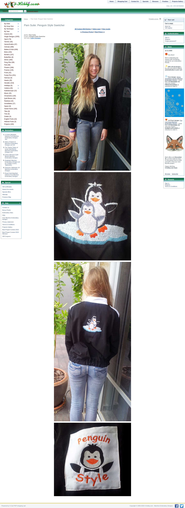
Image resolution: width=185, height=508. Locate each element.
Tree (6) (7, 114)
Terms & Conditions (8, 224)
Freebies (165, 1)
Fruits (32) (7, 73)
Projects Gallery (7, 227)
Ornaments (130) (10, 96)
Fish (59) (7, 65)
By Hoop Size (9, 26)
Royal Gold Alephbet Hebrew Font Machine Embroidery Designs (12, 174)
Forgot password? (170, 41)
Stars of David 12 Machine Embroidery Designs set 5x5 (11, 143)
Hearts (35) (8, 80)
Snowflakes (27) (9, 103)
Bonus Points (6, 210)
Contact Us (135, 1)
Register (167, 39)
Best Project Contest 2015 (10, 229)
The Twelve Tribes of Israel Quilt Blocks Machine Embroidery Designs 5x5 (11, 150)
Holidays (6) (8, 85)
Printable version (153, 19)
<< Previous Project (87, 32)
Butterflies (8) (8, 57)
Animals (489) (9, 47)
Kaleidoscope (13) (10, 91)
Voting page (96, 29)
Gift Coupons (6, 236)
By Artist (7, 24)
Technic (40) (8, 42)
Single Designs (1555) (11, 36)
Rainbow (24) (8, 101)
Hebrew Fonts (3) (10, 121)
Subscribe (175, 174)
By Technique (8, 29)
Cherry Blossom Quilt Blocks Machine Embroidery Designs (11, 156)
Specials (146, 1)
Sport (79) (7, 39)
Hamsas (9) (8, 78)
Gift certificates (7, 187)
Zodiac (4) (7, 116)
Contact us (5, 207)
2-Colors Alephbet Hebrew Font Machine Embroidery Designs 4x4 (12, 137)
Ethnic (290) (8, 60)
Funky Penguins (35, 38)
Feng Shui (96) (9, 62)
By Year (7, 31)
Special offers (6, 192)
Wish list (167, 26)
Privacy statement (7, 222)
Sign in (167, 37)
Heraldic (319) (9, 83)
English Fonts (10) (10, 119)
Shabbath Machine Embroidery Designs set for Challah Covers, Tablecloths (12, 163)
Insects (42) (8, 34)
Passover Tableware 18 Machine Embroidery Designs (12, 169)
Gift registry (168, 28)
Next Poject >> (100, 32)
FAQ (3, 215)
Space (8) (7, 106)
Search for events (7, 189)
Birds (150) (8, 52)
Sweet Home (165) (10, 109)
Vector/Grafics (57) (10, 44)
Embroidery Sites (7, 212)
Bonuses (155, 1)
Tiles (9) (7, 111)
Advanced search (32, 11)
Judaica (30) (8, 88)
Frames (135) (8, 70)
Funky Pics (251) (10, 75)
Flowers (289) (9, 67)
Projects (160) (9, 124)
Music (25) (7, 93)
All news (167, 174)
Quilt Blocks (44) (10, 98)
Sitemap (4, 194)
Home (26, 19)
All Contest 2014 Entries (83, 29)
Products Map (6, 197)
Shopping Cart (122, 1)
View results (106, 29)
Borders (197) (9, 55)
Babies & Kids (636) (11, 49)
